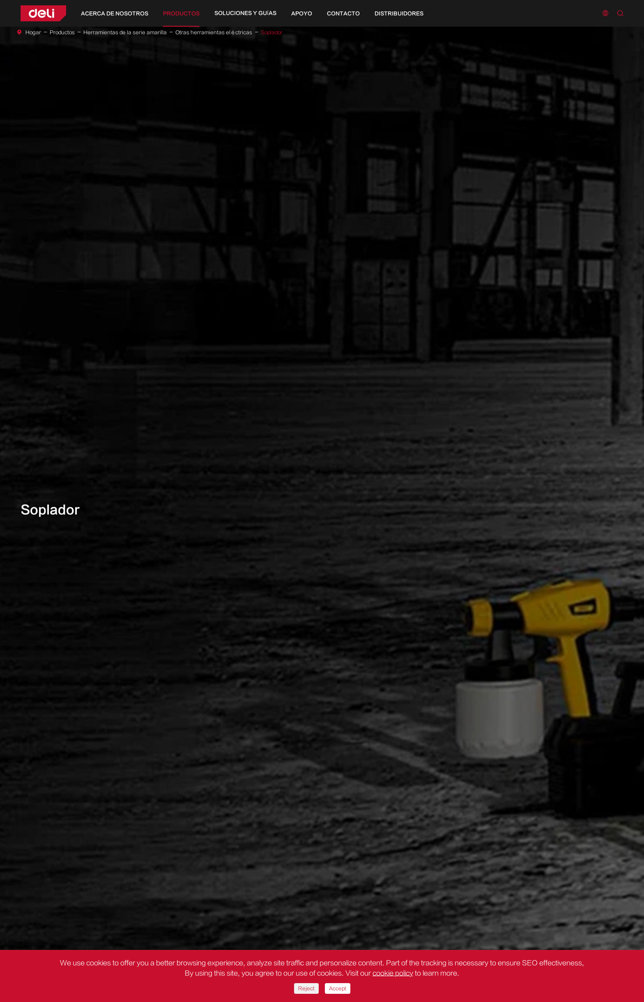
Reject (306, 988)
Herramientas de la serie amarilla (125, 32)
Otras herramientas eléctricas (213, 32)
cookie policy (393, 973)
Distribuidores (399, 13)
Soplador (272, 32)
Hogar (33, 32)
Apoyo (301, 13)
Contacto (343, 13)
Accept (337, 988)
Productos (181, 13)
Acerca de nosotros (114, 13)
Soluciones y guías (245, 13)
